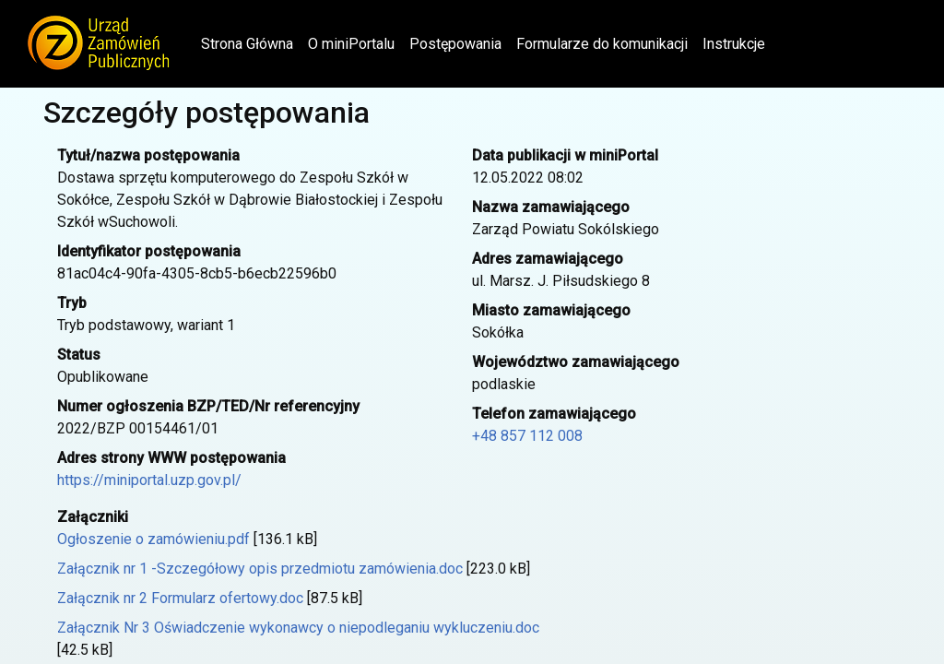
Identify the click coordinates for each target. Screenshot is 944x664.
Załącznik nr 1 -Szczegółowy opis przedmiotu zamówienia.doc (260, 568)
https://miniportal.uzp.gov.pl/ (149, 480)
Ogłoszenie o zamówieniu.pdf (153, 539)
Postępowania (455, 44)
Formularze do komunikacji (602, 44)
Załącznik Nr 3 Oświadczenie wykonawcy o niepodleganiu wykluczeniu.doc (298, 627)
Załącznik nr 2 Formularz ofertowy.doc (180, 598)
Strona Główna (251, 42)
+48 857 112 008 (527, 436)
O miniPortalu (351, 44)
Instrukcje (733, 44)
